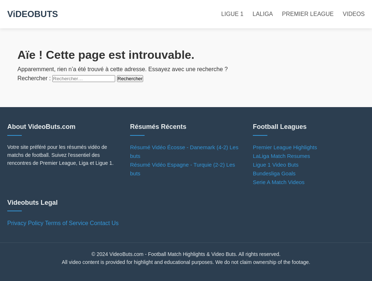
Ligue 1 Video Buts (276, 165)
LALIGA (262, 14)
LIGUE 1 (232, 14)
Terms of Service (66, 223)
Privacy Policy (25, 223)
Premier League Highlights (285, 147)
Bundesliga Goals (274, 173)
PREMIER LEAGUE (307, 14)
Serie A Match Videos (278, 182)
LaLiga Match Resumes (281, 156)
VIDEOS (354, 14)
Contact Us (104, 223)
